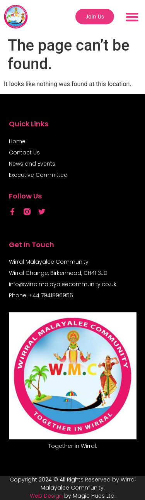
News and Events (32, 164)
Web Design (46, 496)
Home (17, 141)
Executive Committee (38, 175)
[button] (132, 17)
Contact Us (24, 152)
